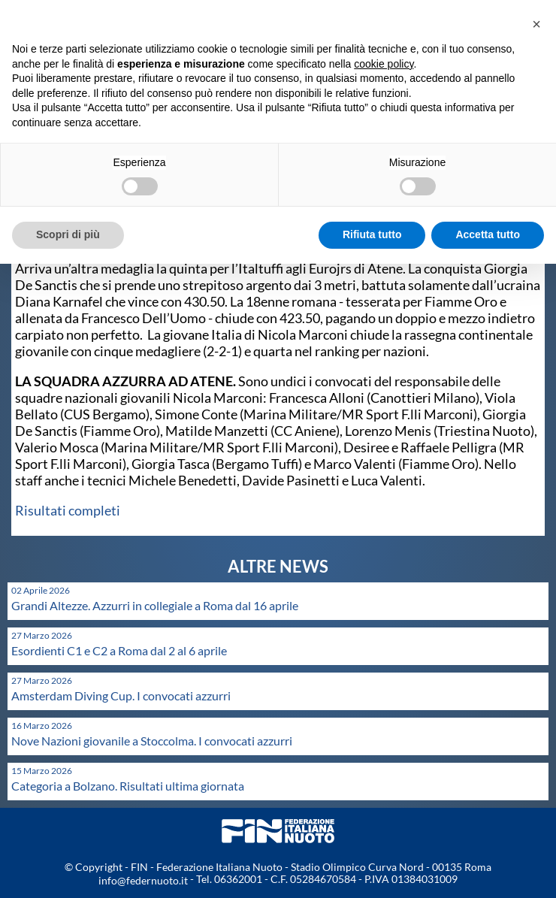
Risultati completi (67, 510)
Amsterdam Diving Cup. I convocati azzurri (121, 695)
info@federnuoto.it (143, 880)
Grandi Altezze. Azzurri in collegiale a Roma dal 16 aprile (154, 605)
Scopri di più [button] (68, 234)
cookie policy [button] (383, 64)
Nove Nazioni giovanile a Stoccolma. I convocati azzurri (151, 740)
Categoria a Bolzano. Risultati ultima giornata (127, 786)
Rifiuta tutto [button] (372, 234)
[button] (536, 24)
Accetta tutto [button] (487, 234)
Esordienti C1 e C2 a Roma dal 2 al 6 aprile (119, 650)
